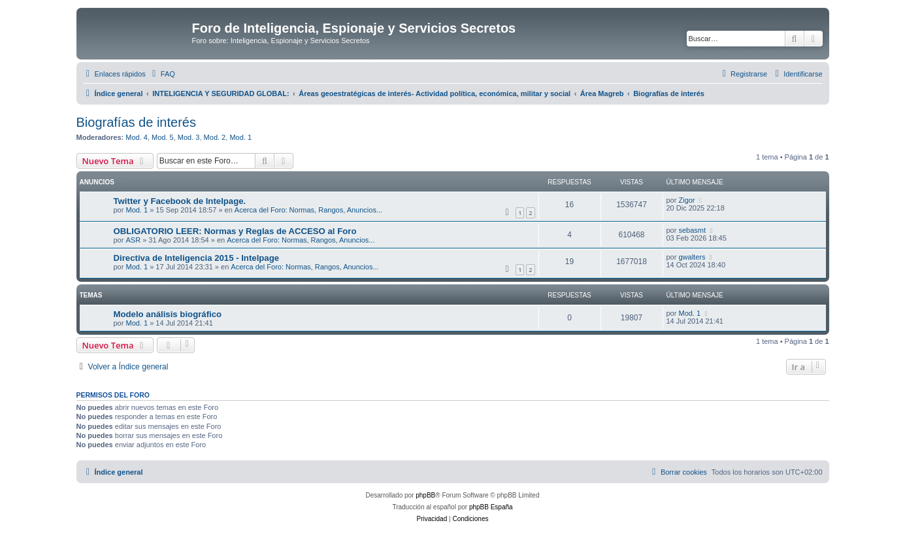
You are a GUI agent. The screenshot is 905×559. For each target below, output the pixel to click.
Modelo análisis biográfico (168, 314)
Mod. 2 (215, 137)
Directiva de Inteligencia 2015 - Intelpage (197, 258)
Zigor (686, 200)
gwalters (691, 257)
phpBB (425, 495)
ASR (132, 240)
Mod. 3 (189, 137)
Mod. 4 (136, 137)
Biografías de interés (136, 122)
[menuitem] (162, 74)
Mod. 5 (163, 137)
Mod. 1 (240, 137)
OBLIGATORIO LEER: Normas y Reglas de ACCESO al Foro (235, 231)
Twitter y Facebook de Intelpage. (180, 201)
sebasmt (692, 230)
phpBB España (491, 507)
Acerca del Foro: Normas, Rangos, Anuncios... (308, 210)
